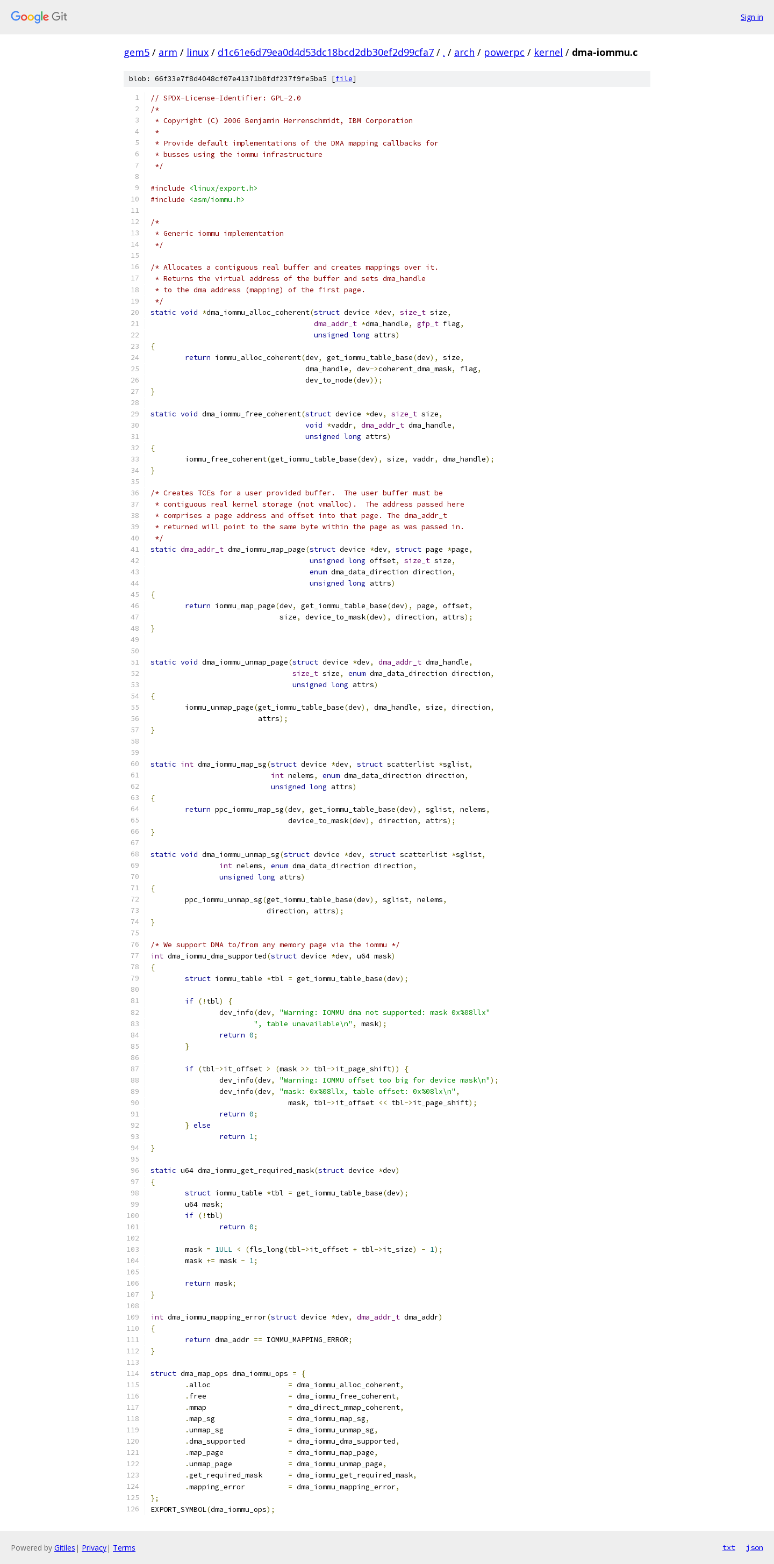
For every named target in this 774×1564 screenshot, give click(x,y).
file (344, 78)
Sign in (752, 17)
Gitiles (64, 1548)
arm (168, 52)
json (754, 1547)
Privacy (94, 1548)
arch (464, 52)
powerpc (504, 52)
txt (728, 1547)
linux (198, 52)
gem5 (136, 52)
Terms (124, 1548)
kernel (548, 52)
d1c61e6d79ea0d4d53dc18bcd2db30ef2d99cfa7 (326, 52)
